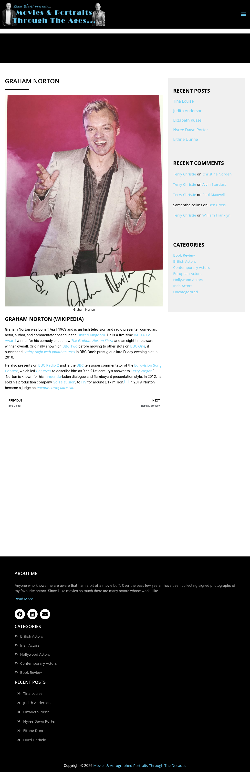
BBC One (137, 346)
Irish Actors (182, 285)
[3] (126, 380)
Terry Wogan (142, 370)
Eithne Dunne (185, 139)
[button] (244, 14)
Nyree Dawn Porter (190, 129)
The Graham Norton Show (92, 340)
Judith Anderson (187, 110)
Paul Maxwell (213, 194)
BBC (80, 365)
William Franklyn (216, 215)
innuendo (53, 376)
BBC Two (70, 346)
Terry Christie (184, 174)
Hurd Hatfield (34, 740)
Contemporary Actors (191, 267)
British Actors (184, 261)
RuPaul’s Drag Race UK (55, 387)
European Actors (187, 273)
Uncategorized (185, 291)
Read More (24, 598)
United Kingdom (91, 334)
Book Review (184, 255)
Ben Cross (217, 204)
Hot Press (43, 370)
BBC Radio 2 (48, 365)
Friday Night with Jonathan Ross (49, 351)
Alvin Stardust (214, 184)
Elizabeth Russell (188, 120)
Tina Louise (183, 101)
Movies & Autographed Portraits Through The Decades (139, 765)
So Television (64, 382)
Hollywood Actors (188, 279)
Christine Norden (217, 174)
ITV (83, 382)
